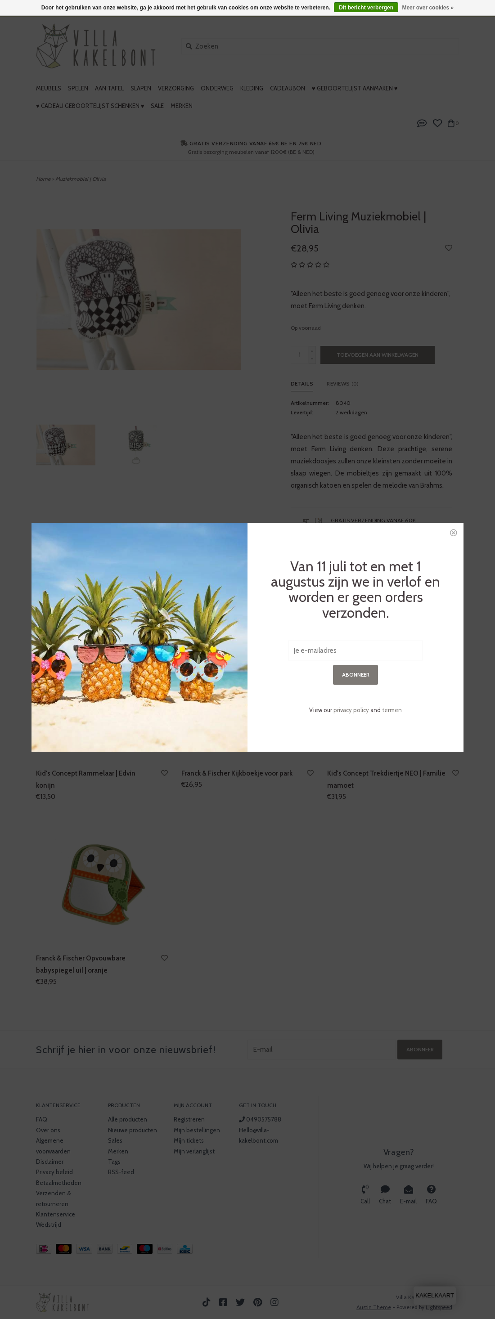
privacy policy (351, 538)
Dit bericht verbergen (366, 7)
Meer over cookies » (428, 7)
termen (392, 538)
